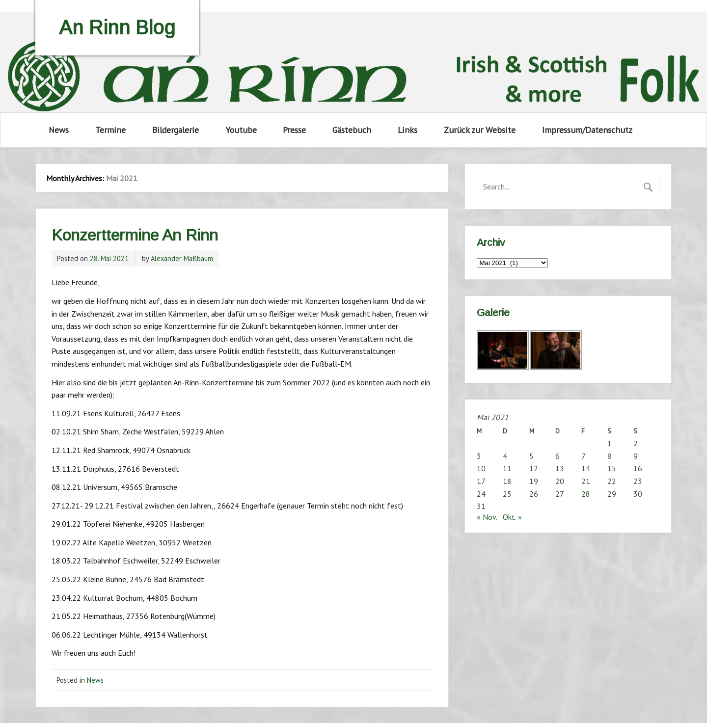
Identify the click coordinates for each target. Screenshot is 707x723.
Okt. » (512, 517)
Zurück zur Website (480, 129)
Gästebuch (351, 129)
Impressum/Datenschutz (587, 129)
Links (407, 129)
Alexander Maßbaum (182, 258)
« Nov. (487, 517)
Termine (110, 129)
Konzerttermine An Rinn (135, 235)
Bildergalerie (175, 129)
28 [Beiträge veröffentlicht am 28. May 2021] (585, 494)
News (59, 129)
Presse (294, 129)
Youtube (241, 129)
